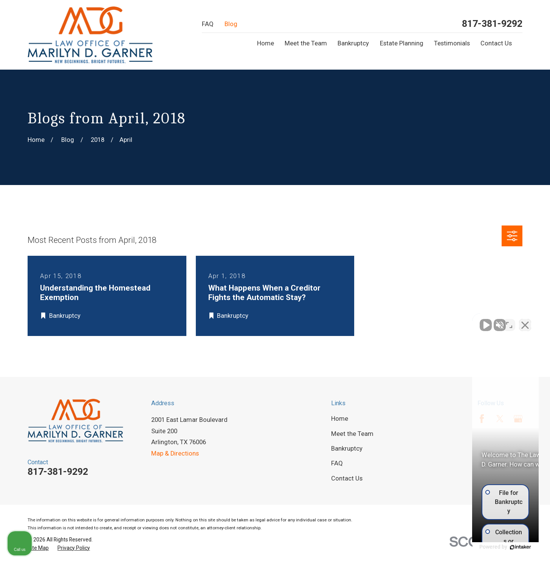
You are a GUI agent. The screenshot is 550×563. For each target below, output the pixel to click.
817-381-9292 (492, 24)
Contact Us (347, 478)
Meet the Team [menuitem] (306, 43)
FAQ (208, 24)
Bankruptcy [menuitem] (353, 43)
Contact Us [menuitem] (496, 43)
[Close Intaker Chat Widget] (525, 321)
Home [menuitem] (265, 43)
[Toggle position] (509, 321)
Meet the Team (352, 433)
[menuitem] (38, 548)
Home (339, 418)
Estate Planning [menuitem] (401, 43)
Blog (231, 24)
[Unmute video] (416, 321)
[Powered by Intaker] (485, 547)
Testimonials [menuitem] (452, 43)
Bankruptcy (347, 448)
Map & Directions (175, 453)
